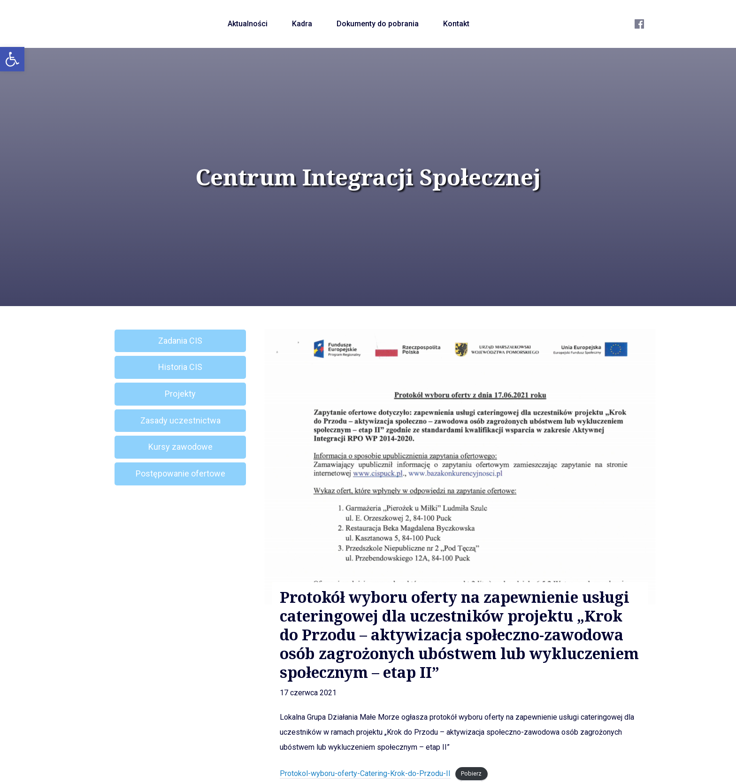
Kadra (302, 23)
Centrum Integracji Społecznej (368, 177)
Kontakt (456, 23)
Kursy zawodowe (180, 447)
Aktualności (248, 23)
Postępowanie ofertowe (180, 473)
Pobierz (471, 773)
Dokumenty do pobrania (378, 23)
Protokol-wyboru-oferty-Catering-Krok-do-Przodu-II (365, 773)
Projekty (180, 394)
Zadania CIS (180, 341)
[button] (12, 59)
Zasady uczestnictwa (180, 420)
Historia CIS (180, 367)
